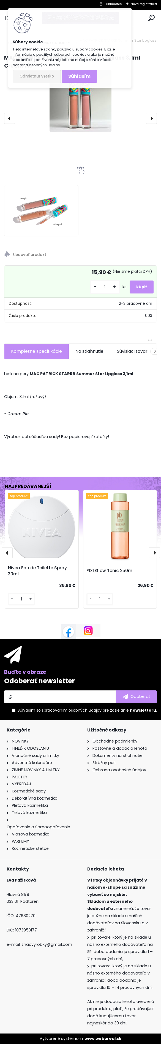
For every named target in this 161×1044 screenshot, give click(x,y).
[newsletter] (136, 697)
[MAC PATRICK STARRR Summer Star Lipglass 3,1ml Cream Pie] (80, 101)
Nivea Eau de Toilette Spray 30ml (37, 571)
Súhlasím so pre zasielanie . (87, 710)
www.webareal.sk (102, 1038)
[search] (151, 18)
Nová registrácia (144, 4)
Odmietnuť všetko (37, 76)
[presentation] (9, 118)
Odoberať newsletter (39, 680)
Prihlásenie (113, 4)
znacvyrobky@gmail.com (47, 944)
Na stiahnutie (89, 351)
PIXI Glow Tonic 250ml (109, 570)
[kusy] (105, 287)
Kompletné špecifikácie (36, 351)
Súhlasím (79, 76)
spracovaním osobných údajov (72, 710)
